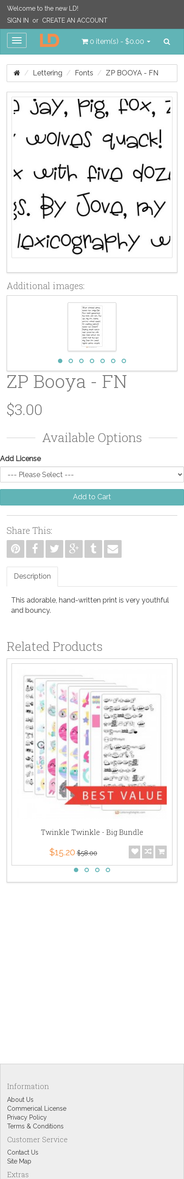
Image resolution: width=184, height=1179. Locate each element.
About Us (20, 1099)
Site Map (19, 1161)
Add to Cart (92, 497)
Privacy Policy (27, 1117)
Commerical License (36, 1108)
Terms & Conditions (35, 1126)
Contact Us (22, 1152)
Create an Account (74, 20)
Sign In (18, 20)
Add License (20, 458)
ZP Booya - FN (132, 73)
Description (32, 576)
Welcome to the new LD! (42, 8)
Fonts (84, 73)
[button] (116, 41)
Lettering (47, 73)
